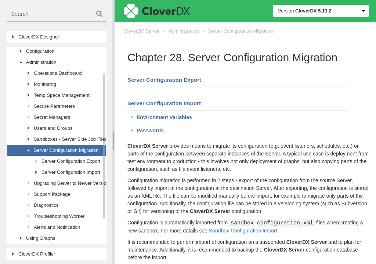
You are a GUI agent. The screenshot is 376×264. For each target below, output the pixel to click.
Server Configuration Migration (240, 31)
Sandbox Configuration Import (243, 231)
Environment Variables (164, 117)
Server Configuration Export (164, 80)
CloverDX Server (142, 31)
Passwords (150, 130)
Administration (184, 31)
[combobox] (56, 14)
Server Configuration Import (164, 103)
